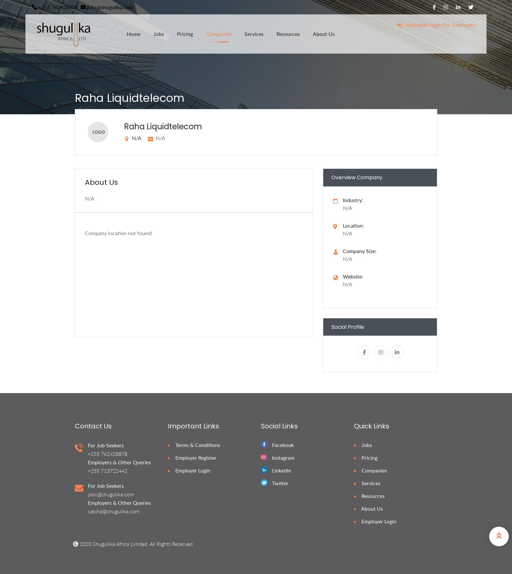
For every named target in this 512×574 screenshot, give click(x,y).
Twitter (280, 483)
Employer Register (192, 457)
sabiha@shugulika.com (113, 511)
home (133, 34)
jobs (158, 34)
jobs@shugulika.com (107, 7)
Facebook (283, 445)
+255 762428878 (55, 7)
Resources (369, 496)
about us (324, 34)
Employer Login (189, 470)
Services (367, 483)
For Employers (459, 25)
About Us (368, 508)
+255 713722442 (107, 471)
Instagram (283, 457)
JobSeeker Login (419, 25)
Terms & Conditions (194, 445)
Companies (370, 470)
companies (219, 34)
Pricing (365, 457)
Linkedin (281, 470)
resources (288, 34)
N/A (347, 284)
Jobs (363, 445)
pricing (185, 34)
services (254, 34)
